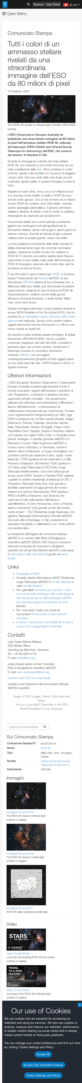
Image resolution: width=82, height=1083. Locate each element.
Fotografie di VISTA (28, 573)
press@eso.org (26, 658)
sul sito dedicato (61, 582)
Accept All (43, 1054)
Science (38, 4)
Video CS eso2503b (18, 990)
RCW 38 (46, 748)
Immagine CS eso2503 (20, 908)
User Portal (53, 4)
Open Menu (14, 13)
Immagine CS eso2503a (20, 812)
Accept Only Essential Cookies (43, 1065)
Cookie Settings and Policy (43, 1075)
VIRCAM (28, 282)
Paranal (43, 278)
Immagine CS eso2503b (20, 853)
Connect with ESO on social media (29, 678)
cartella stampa (32, 585)
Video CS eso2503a (18, 953)
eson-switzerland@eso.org (33, 672)
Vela (39, 169)
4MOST (24, 355)
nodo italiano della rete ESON (27, 554)
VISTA (56, 274)
